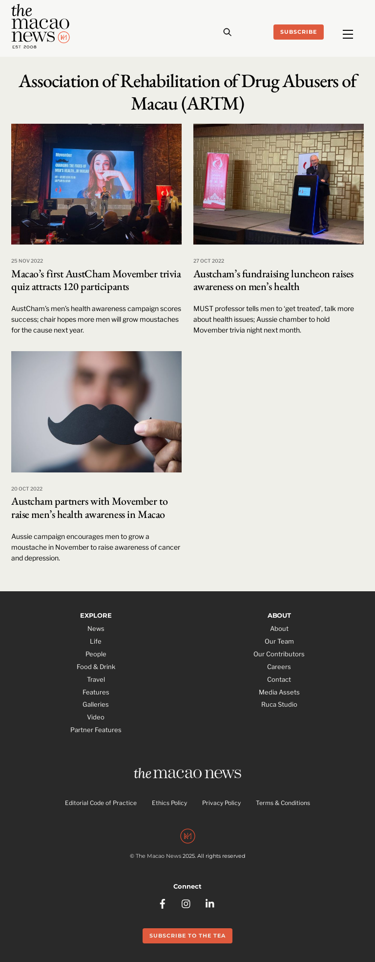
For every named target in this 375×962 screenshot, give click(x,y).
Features (96, 692)
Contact (279, 679)
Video (95, 717)
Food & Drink (96, 667)
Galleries (96, 704)
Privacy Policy (221, 802)
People (95, 654)
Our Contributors (279, 654)
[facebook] (162, 902)
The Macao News (158, 855)
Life (96, 641)
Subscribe (298, 31)
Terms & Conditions (283, 802)
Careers (279, 667)
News (95, 628)
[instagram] (186, 902)
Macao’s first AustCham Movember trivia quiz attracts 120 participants (96, 280)
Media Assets (279, 692)
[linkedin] (210, 902)
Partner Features (96, 730)
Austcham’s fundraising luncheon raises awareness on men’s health (273, 280)
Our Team (279, 641)
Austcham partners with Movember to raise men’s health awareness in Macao (89, 507)
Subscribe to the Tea (187, 935)
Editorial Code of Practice (101, 802)
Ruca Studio (279, 704)
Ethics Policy (169, 802)
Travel (96, 679)
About (279, 628)
